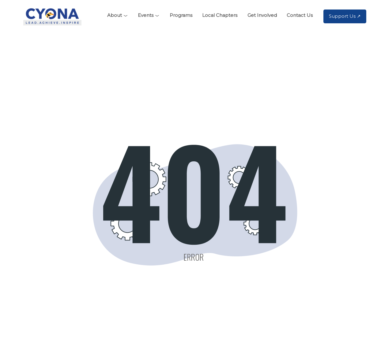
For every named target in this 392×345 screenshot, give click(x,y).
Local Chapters (219, 15)
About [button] (114, 15)
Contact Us (300, 15)
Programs (181, 15)
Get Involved (262, 15)
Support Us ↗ (345, 16)
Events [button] (145, 15)
